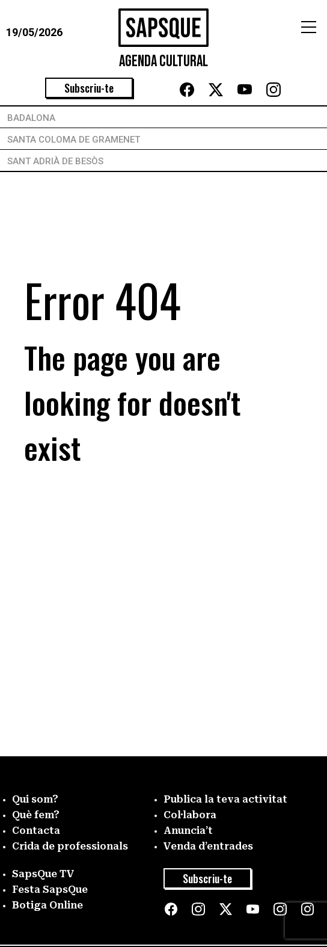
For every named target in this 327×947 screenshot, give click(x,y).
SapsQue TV (43, 874)
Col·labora (190, 815)
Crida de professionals (70, 846)
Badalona (31, 118)
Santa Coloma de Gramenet (73, 139)
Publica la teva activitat (225, 799)
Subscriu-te (89, 88)
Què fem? (36, 815)
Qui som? (35, 799)
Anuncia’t (188, 830)
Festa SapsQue (50, 889)
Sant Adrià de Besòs (55, 161)
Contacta (36, 830)
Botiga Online (47, 905)
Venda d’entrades (208, 846)
